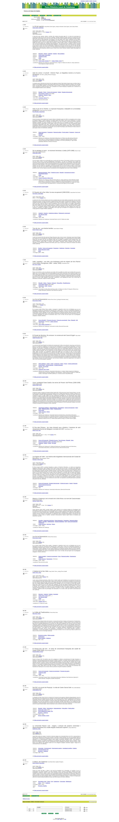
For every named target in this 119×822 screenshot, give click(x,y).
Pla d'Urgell (45, 366)
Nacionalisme (61, 407)
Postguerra (71, 132)
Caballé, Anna (42, 601)
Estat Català (41, 410)
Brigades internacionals (67, 92)
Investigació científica (67, 748)
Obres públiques (42, 363)
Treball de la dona (55, 172)
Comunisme (41, 522)
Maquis (40, 521)
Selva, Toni (35, 75)
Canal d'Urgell (42, 365)
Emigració (54, 283)
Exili (77, 320)
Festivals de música (42, 635)
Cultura (48, 781)
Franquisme (50, 132)
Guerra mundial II (42, 556)
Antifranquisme (51, 521)
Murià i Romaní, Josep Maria (38, 763)
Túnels (51, 363)
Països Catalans (41, 638)
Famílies (40, 248)
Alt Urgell (54, 443)
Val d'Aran (49, 524)
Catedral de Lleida (43, 56)
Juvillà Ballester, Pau (37, 689)
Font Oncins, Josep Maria (38, 193)
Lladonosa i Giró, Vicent (44, 369)
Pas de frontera (62, 440)
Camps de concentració (62, 320)
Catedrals (50, 53)
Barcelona (41, 486)
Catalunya (41, 95)
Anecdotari (72, 248)
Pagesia (49, 283)
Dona (49, 172)
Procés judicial (65, 132)
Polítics (44, 708)
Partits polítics (71, 708)
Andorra (45, 443)
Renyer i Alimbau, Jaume (43, 715)
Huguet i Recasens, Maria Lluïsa (46, 178)
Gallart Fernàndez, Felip (37, 337)
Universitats (40, 748)
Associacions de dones (69, 172)
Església (55, 53)
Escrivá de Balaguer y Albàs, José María (47, 441)
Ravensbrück (41, 321)
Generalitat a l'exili (42, 781)
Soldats (59, 92)
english (90, 1)
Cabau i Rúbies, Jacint (57, 60)
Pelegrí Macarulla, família (43, 249)
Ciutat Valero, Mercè (37, 153)
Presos (65, 363)
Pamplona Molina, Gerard (38, 651)
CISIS (58, 819)
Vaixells (71, 483)
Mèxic (49, 95)
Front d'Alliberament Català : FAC (45, 711)
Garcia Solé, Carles (42, 709)
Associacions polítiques (44, 407)
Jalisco (39, 783)
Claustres (46, 213)
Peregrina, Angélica (42, 785)
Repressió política (57, 132)
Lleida (40, 58)
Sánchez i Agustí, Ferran (38, 501)
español (87, 1)
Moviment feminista (43, 172)
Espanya (46, 95)
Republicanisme (66, 283)
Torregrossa (41, 285)
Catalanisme (56, 781)
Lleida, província (54, 321)
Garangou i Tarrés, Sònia (38, 459)
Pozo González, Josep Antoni (39, 111)
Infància (45, 53)
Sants (72, 440)
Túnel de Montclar (49, 365)
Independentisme (53, 407)
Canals (48, 363)
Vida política (59, 283)
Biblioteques (68, 781)
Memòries (41, 53)
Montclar (40, 366)
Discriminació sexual (43, 173)
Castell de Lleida (42, 672)
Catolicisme (61, 248)
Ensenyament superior (57, 748)
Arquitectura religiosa (53, 213)
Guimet (47, 32)
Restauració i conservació (64, 213)
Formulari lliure (93, 801)
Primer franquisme (43, 132)
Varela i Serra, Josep (37, 572)
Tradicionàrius (41, 636)
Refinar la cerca (47, 19)
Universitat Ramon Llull (43, 749)
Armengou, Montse (43, 98)
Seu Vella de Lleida (43, 214)
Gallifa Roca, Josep (37, 728)
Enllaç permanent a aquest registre (41, 67)
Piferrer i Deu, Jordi (36, 430)
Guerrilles (41, 520)
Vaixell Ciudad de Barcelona (45, 484)
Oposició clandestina (59, 521)
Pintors (44, 92)
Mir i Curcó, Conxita (37, 264)
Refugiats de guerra (53, 440)
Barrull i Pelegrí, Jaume (37, 229)
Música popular (51, 635)
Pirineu (48, 411)
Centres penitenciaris (72, 363)
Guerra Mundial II (42, 320)
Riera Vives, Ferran (36, 613)
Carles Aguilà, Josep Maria (38, 27)
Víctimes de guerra (64, 483)
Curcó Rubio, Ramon (43, 284)
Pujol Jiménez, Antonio (44, 93)
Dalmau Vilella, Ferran (37, 385)
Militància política (45, 408)
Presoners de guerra (51, 320)
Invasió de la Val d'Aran (49, 520)
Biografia (40, 92)
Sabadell (40, 134)
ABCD (61, 819)
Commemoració (47, 748)
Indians (44, 283)
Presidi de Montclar (58, 365)
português (83, 1)
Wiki (65, 819)
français (94, 1)
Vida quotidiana (61, 53)
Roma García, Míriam (37, 300)
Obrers (61, 363)
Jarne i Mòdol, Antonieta (44, 324)
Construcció (56, 363)
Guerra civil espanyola (52, 92)
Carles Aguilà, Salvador (44, 60)
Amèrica (50, 285)
